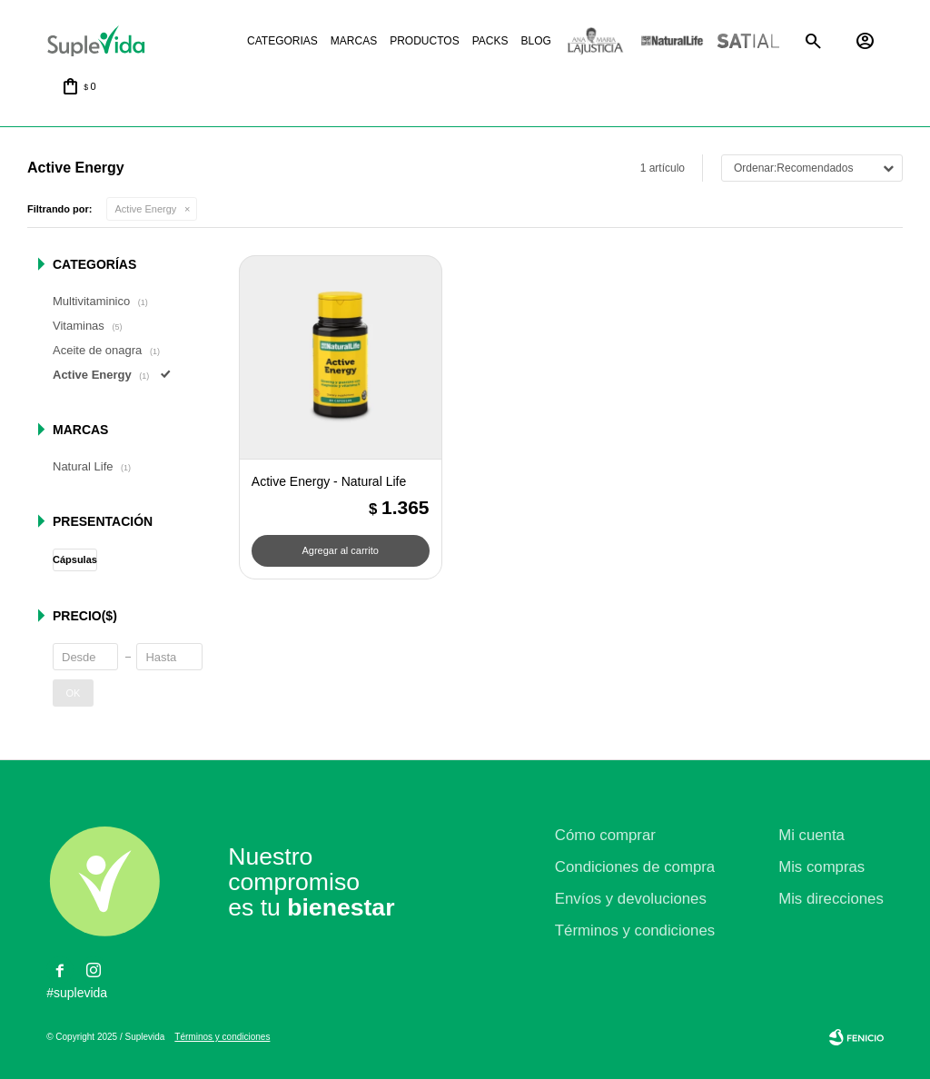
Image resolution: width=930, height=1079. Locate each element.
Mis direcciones (831, 898)
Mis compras (821, 867)
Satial (748, 41)
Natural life (672, 41)
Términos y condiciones (635, 930)
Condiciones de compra (635, 867)
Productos (424, 41)
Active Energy (146, 208)
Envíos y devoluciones (631, 898)
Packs (490, 41)
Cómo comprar (605, 835)
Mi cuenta (811, 835)
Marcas (354, 41)
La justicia (596, 41)
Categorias (282, 41)
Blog (535, 41)
